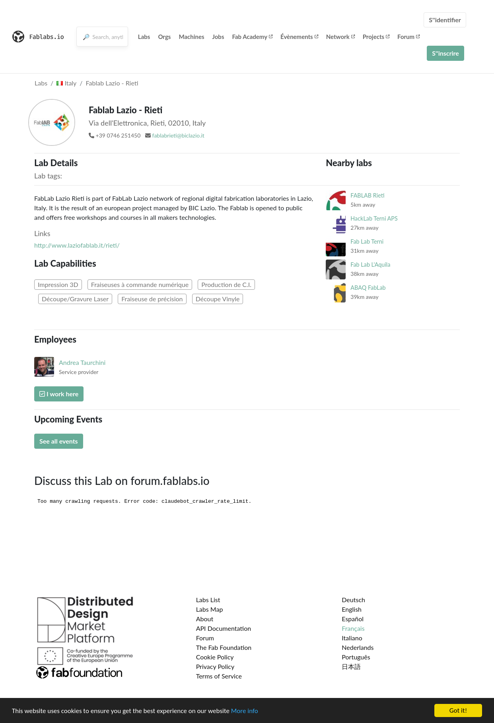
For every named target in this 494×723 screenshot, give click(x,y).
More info (244, 711)
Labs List (208, 599)
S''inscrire (445, 53)
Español (353, 618)
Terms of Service (219, 676)
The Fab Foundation (224, 647)
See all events (58, 441)
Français (353, 628)
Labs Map (209, 609)
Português (356, 657)
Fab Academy (252, 36)
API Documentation (223, 628)
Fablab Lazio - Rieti (112, 83)
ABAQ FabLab (367, 287)
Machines (191, 36)
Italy (66, 83)
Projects (376, 36)
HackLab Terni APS (373, 218)
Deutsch (353, 599)
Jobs (218, 36)
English (352, 609)
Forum (408, 36)
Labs (144, 36)
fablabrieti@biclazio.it (178, 135)
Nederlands (357, 647)
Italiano (352, 638)
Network (340, 36)
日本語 (351, 666)
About (205, 618)
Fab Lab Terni (366, 241)
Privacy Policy (215, 666)
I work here (58, 393)
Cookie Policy (215, 657)
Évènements (299, 36)
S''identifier (445, 19)
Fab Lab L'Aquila (370, 264)
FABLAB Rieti (367, 195)
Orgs (164, 36)
